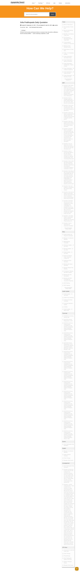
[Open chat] (77, 569)
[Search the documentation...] (36, 14)
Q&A (54, 3)
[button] (68, 22)
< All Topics (23, 30)
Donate (60, 3)
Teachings (40, 3)
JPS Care (48, 3)
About (33, 3)
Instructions (67, 3)
